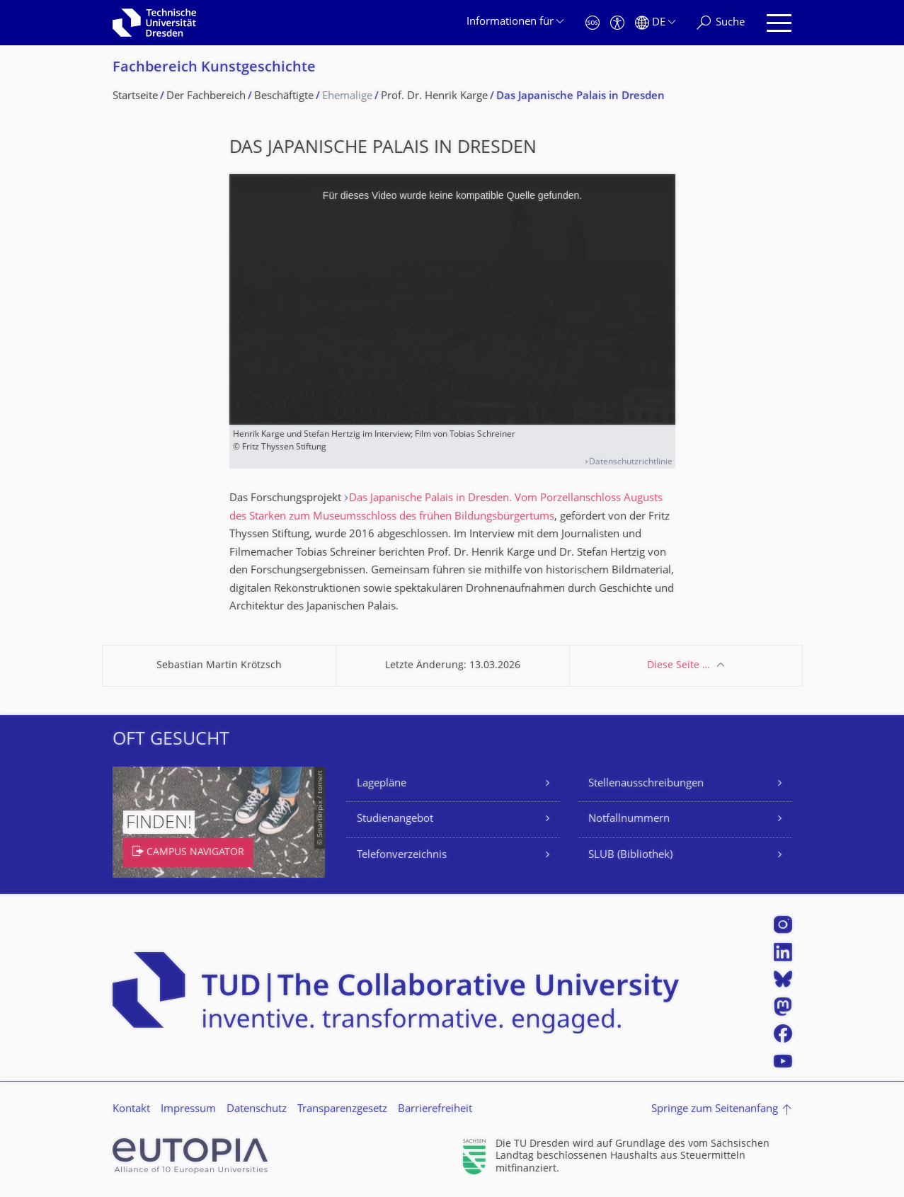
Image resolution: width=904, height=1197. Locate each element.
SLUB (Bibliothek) (630, 855)
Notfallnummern (629, 819)
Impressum (188, 1109)
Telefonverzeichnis (402, 855)
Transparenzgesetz (342, 1109)
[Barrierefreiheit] (617, 23)
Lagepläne (381, 784)
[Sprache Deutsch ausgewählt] (655, 23)
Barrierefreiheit (435, 1109)
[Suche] (721, 23)
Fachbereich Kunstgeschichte (214, 68)
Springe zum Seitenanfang (714, 1109)
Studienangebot (395, 819)
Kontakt (131, 1109)
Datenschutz (257, 1109)
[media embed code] (452, 299)
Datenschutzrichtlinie (631, 462)
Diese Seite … (678, 665)
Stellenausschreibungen (646, 784)
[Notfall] (592, 23)
